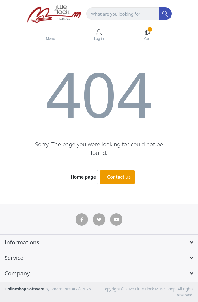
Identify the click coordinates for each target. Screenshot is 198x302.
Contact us (119, 177)
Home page (83, 177)
